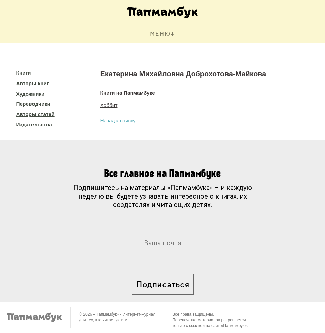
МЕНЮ (160, 34)
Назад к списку (118, 120)
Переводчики (33, 104)
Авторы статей (35, 114)
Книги (23, 73)
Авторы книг (32, 83)
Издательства (34, 124)
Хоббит (109, 105)
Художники (30, 94)
